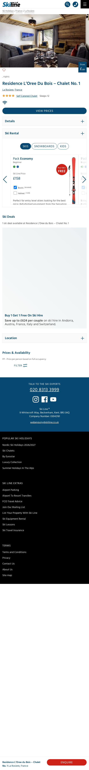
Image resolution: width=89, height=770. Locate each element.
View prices (44, 111)
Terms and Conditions (14, 475)
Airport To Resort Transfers (16, 418)
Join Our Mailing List (13, 430)
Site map (7, 498)
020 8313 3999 (44, 312)
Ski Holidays (8, 11)
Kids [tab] (63, 146)
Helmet (23, 193)
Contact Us (8, 486)
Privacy (6, 480)
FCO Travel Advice (12, 424)
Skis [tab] (25, 146)
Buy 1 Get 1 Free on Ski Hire (24, 238)
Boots (24, 187)
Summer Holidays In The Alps (18, 391)
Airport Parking (10, 413)
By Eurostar (8, 379)
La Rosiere (29, 11)
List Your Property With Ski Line (19, 435)
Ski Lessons (8, 447)
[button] (44, 121)
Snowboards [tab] (44, 146)
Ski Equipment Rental (14, 441)
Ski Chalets (8, 373)
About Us (7, 492)
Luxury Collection (12, 385)
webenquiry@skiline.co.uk (44, 345)
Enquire (67, 762)
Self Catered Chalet (26, 96)
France (19, 11)
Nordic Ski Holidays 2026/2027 (18, 368)
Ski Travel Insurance (13, 453)
